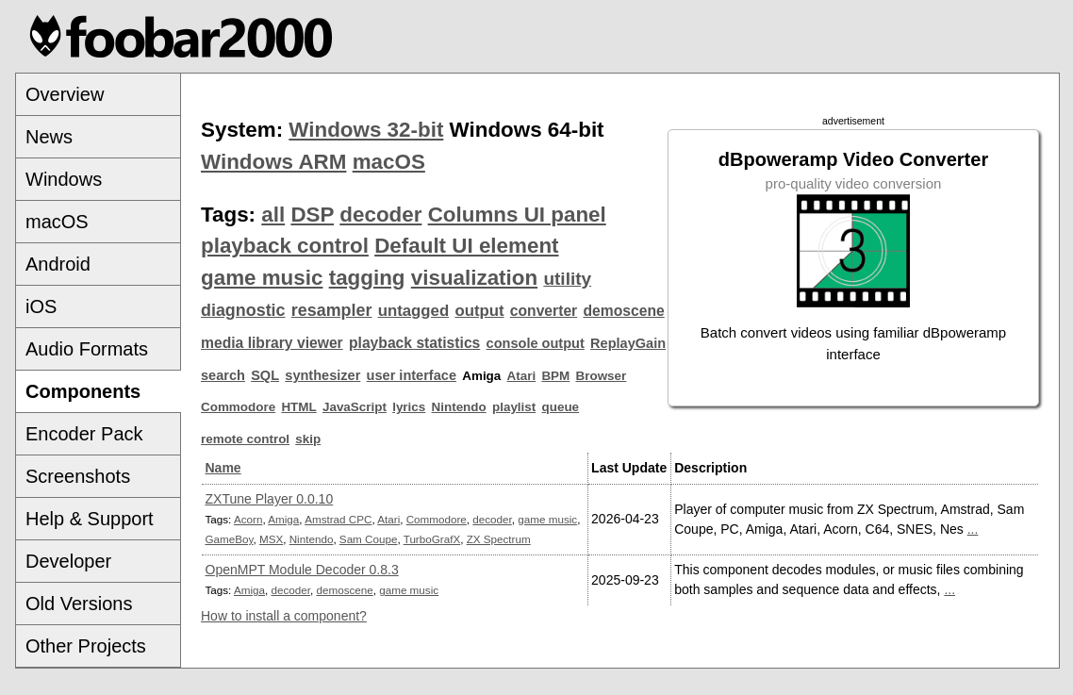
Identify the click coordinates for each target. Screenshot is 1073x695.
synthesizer (322, 375)
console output (536, 343)
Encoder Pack (84, 433)
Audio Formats (86, 349)
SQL (265, 375)
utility (567, 279)
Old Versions (78, 603)
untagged (414, 311)
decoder (380, 214)
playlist (514, 407)
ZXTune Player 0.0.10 (270, 498)
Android (58, 264)
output (478, 311)
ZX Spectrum (499, 539)
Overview (64, 94)
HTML (298, 407)
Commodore (238, 407)
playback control (285, 245)
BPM (555, 376)
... (973, 529)
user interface (411, 375)
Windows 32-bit (366, 129)
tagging (367, 278)
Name (223, 467)
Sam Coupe (368, 539)
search (223, 375)
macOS (57, 221)
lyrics (408, 407)
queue (561, 407)
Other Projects (85, 646)
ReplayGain (628, 343)
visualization (474, 278)
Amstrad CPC (338, 519)
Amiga (283, 519)
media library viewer (272, 343)
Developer (68, 561)
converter (543, 311)
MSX (271, 539)
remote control (245, 439)
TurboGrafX (432, 539)
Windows (63, 179)
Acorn (248, 519)
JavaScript (354, 407)
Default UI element (466, 245)
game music (261, 278)
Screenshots (77, 476)
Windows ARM (273, 162)
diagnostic (243, 310)
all (273, 214)
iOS (41, 306)
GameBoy (230, 539)
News (49, 136)
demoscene (623, 311)
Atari (521, 376)
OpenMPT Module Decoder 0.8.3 (302, 569)
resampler (331, 310)
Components (82, 391)
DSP (312, 214)
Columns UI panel (517, 214)
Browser (601, 376)
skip (308, 439)
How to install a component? (284, 615)
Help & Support (89, 518)
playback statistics (414, 343)
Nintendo (459, 407)
